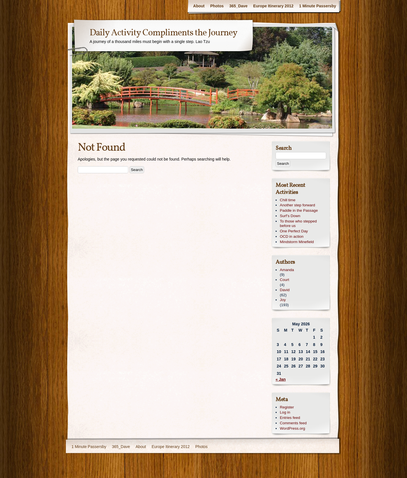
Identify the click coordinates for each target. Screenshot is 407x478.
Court (284, 280)
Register (287, 407)
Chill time (287, 200)
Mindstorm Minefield (297, 242)
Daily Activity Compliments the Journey (163, 33)
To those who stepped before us (298, 223)
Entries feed (290, 418)
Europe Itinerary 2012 (273, 6)
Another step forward (297, 205)
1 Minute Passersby (317, 6)
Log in (285, 412)
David (284, 290)
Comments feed (293, 423)
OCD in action (292, 236)
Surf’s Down (290, 216)
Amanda (287, 270)
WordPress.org (292, 428)
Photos (217, 6)
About (198, 6)
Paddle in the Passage (299, 210)
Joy (283, 300)
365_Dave (238, 6)
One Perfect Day (294, 231)
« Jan (281, 379)
